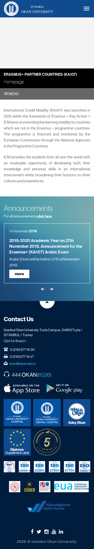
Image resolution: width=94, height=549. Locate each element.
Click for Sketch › (15, 341)
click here (44, 216)
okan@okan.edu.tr (22, 364)
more (19, 274)
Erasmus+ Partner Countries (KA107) (40, 74)
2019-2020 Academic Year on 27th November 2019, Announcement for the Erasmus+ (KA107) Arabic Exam (45, 246)
